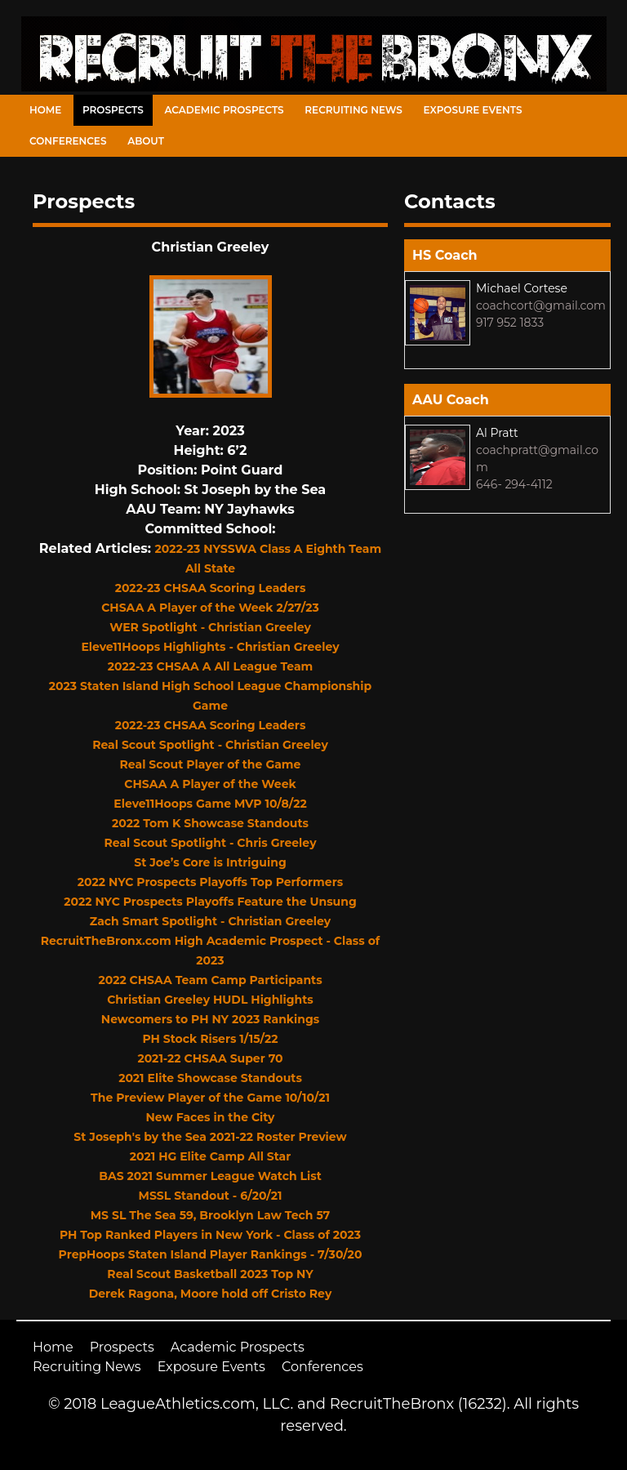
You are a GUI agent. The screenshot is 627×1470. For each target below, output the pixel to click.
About (145, 141)
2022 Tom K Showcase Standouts (210, 823)
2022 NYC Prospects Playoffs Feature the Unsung (210, 901)
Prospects (113, 110)
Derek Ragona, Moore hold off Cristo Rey (210, 1293)
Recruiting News (353, 110)
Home (45, 110)
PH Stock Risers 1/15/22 (210, 1038)
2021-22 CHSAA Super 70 (209, 1058)
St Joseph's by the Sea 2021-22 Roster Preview (209, 1136)
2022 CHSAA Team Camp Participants (210, 980)
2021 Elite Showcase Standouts (210, 1078)
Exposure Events (473, 110)
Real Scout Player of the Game (210, 764)
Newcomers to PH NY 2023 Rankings (210, 1019)
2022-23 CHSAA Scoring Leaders (210, 588)
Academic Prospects (223, 110)
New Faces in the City (210, 1117)
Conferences (67, 141)
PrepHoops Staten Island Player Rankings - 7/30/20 (210, 1254)
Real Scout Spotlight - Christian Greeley (210, 744)
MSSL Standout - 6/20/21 (210, 1195)
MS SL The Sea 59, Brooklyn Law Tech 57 (211, 1215)
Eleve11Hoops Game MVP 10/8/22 (209, 803)
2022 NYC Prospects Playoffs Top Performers (210, 882)
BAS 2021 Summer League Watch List (210, 1176)
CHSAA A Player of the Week (210, 784)
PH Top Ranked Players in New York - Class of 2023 (210, 1234)
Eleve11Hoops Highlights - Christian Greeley (210, 646)
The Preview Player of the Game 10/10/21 (210, 1097)
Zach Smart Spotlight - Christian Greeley (210, 921)
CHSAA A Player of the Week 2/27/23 (210, 607)
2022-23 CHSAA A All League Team (211, 666)
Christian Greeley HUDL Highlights (210, 999)
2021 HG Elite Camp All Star (210, 1156)
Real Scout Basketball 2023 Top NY (210, 1274)
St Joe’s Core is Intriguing (210, 862)
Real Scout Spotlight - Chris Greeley (210, 842)
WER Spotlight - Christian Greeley (210, 627)
